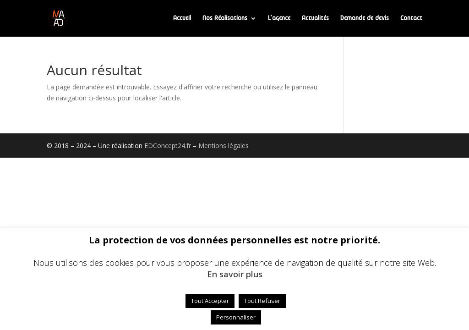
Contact (411, 18)
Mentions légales (223, 145)
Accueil (182, 18)
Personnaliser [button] (236, 317)
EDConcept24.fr (168, 145)
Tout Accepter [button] (210, 301)
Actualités (315, 18)
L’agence (279, 18)
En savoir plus (234, 274)
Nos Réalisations (224, 18)
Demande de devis (364, 18)
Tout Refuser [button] (262, 301)
